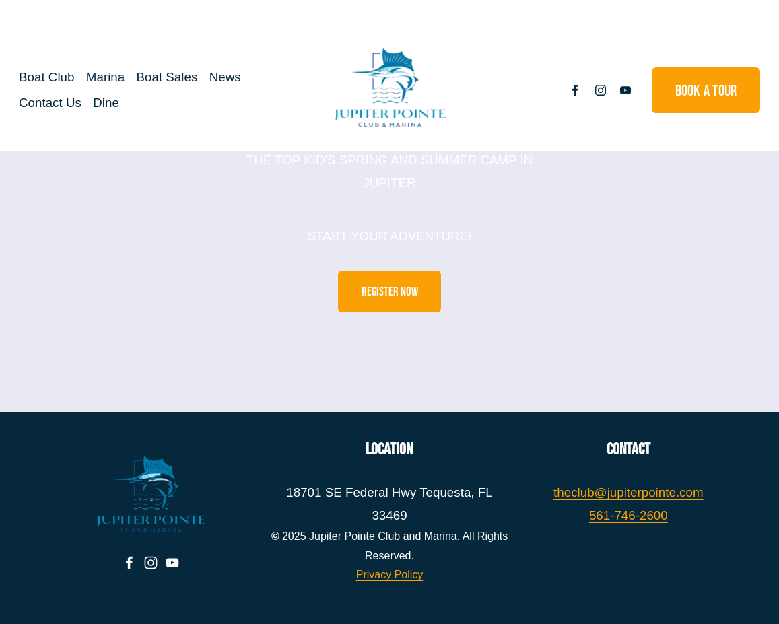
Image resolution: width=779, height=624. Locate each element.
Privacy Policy (390, 574)
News (237, 78)
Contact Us (62, 103)
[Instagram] (588, 90)
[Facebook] (563, 90)
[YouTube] (613, 90)
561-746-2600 (628, 515)
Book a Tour (693, 90)
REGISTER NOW (390, 291)
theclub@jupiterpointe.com (628, 492)
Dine (118, 103)
